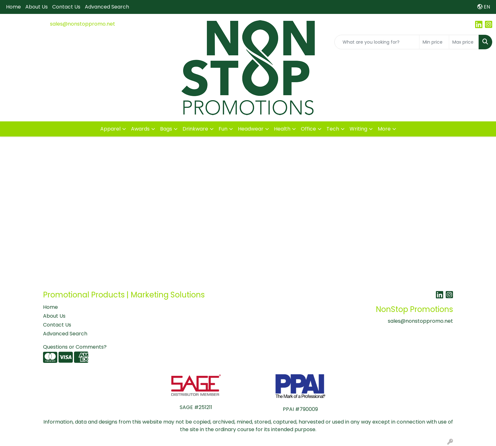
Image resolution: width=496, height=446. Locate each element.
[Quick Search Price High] (464, 42)
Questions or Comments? (75, 347)
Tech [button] (332, 128)
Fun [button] (223, 128)
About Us (36, 6)
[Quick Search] (376, 42)
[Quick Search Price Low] (434, 42)
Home (13, 6)
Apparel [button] (110, 128)
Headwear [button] (251, 128)
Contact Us (66, 6)
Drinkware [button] (195, 128)
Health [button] (282, 128)
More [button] (384, 128)
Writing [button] (358, 128)
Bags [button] (166, 128)
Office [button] (308, 128)
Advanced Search (107, 6)
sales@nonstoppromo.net (82, 23)
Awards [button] (140, 128)
